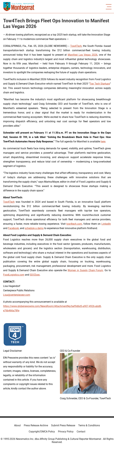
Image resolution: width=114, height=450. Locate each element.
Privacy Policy (66, 431)
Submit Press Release (63, 425)
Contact (81, 431)
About (17, 425)
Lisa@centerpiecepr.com (16, 294)
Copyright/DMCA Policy (42, 431)
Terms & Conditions (89, 425)
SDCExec (35, 274)
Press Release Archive (36, 425)
